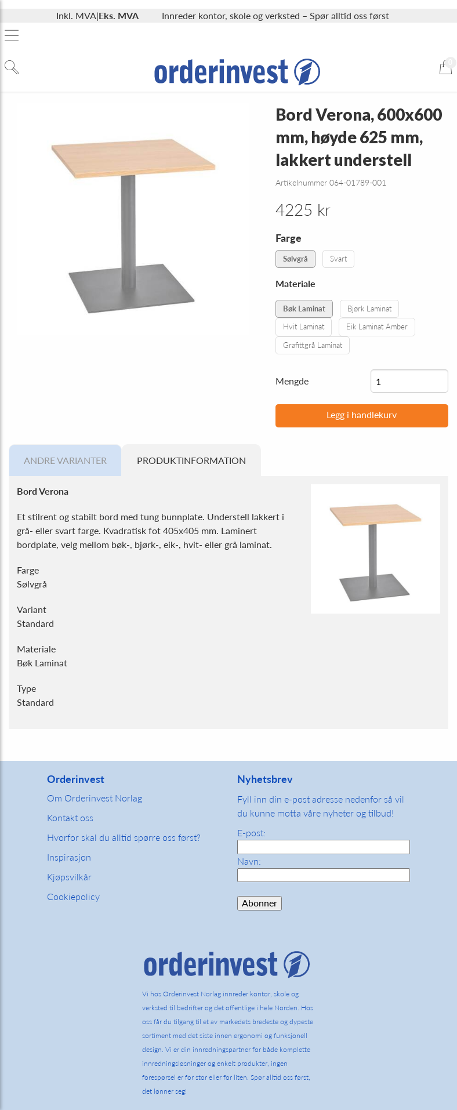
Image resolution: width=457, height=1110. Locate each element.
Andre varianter (65, 460)
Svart (338, 258)
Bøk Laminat (304, 308)
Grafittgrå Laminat (312, 345)
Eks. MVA (119, 15)
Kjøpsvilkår (69, 876)
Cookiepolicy (73, 896)
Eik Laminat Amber (377, 326)
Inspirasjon (69, 856)
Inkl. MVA (76, 15)
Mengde (292, 380)
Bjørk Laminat (369, 308)
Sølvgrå (295, 258)
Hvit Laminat (303, 326)
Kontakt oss (70, 817)
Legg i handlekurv (362, 414)
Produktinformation (191, 460)
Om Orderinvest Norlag (94, 797)
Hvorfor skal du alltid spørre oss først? (124, 837)
